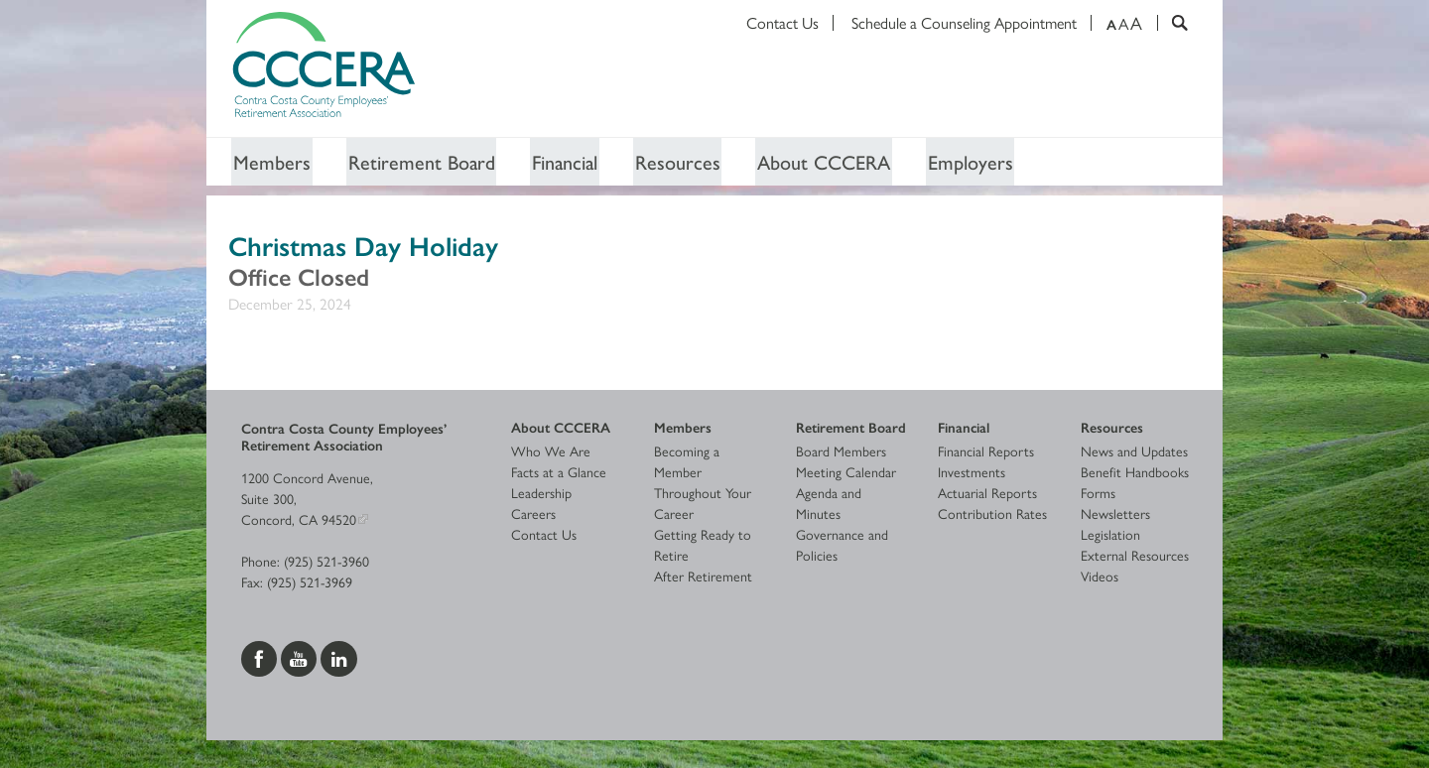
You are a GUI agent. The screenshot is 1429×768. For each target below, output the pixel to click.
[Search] (1172, 23)
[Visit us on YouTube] (301, 657)
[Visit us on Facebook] (261, 657)
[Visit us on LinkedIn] (339, 657)
